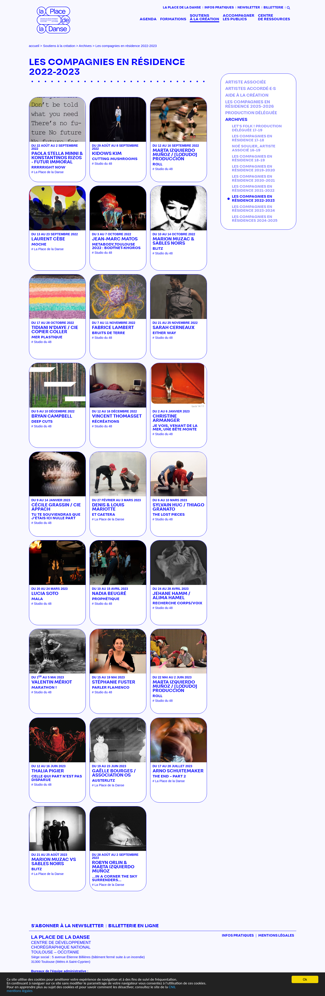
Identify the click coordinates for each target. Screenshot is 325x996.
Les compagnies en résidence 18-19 (252, 158)
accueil (34, 46)
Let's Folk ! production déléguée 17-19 (257, 128)
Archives (85, 46)
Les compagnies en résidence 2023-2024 (253, 209)
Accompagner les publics (238, 17)
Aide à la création (246, 95)
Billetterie (273, 7)
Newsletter (248, 7)
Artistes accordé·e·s (250, 89)
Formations (173, 19)
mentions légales (20, 990)
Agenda (148, 19)
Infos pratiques (219, 7)
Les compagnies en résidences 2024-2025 (255, 219)
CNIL (172, 987)
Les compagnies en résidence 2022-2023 (253, 198)
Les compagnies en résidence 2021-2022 (253, 188)
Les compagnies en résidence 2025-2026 (249, 104)
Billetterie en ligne (133, 926)
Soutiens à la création (204, 17)
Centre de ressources (274, 17)
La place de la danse (182, 7)
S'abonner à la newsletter (67, 926)
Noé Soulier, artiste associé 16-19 (253, 148)
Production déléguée (251, 113)
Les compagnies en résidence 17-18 (252, 138)
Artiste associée (245, 82)
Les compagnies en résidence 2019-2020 (253, 168)
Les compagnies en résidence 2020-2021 (253, 178)
